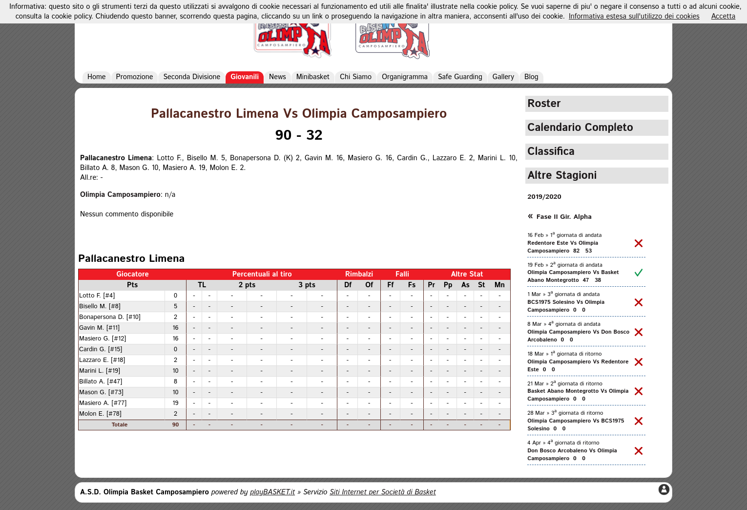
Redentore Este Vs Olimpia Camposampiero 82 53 (562, 247)
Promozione (134, 77)
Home (96, 77)
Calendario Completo (580, 127)
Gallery (503, 77)
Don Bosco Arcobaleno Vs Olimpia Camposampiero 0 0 (572, 455)
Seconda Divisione (191, 77)
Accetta (723, 16)
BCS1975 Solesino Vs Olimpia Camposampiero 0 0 (565, 306)
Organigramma (405, 77)
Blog (531, 77)
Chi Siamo (356, 77)
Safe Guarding (460, 77)
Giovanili (244, 77)
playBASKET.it (272, 492)
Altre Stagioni (562, 175)
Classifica (551, 151)
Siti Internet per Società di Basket (383, 492)
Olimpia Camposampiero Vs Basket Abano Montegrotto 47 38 (573, 276)
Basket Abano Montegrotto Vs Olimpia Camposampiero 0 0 (577, 395)
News (277, 77)
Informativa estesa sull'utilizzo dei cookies (634, 16)
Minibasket (313, 77)
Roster (543, 103)
